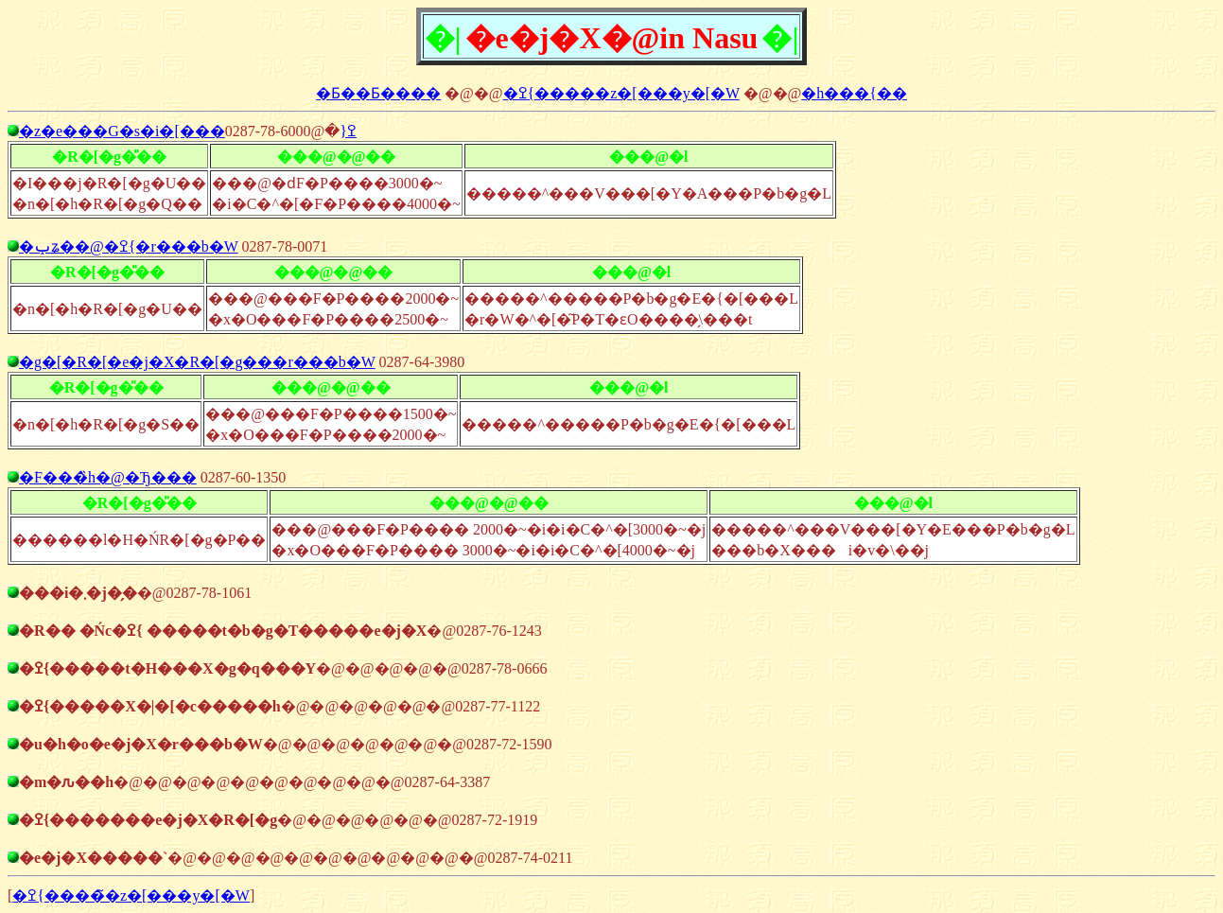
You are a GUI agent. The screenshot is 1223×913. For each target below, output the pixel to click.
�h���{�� (854, 93)
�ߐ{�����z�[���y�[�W (621, 93)
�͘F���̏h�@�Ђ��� (108, 477)
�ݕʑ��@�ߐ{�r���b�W (128, 246)
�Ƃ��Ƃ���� (378, 93)
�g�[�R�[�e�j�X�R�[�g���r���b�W (197, 362)
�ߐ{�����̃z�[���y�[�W (131, 895)
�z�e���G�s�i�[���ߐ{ (188, 131)
